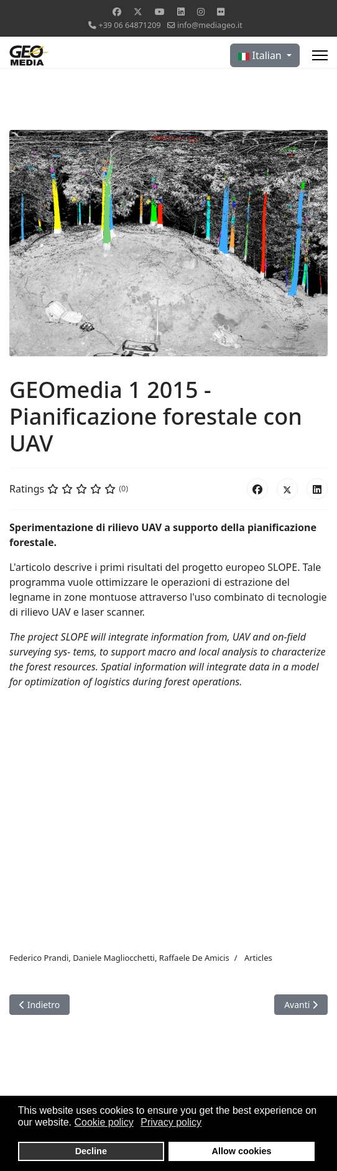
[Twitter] (138, 11)
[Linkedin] (181, 11)
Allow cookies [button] (242, 1151)
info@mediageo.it (209, 25)
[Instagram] (201, 11)
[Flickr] (220, 11)
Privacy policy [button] (171, 1122)
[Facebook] (117, 11)
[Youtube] (160, 11)
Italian (261, 55)
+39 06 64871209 (129, 25)
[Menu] (320, 55)
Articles (258, 957)
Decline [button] (91, 1151)
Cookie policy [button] (104, 1122)
